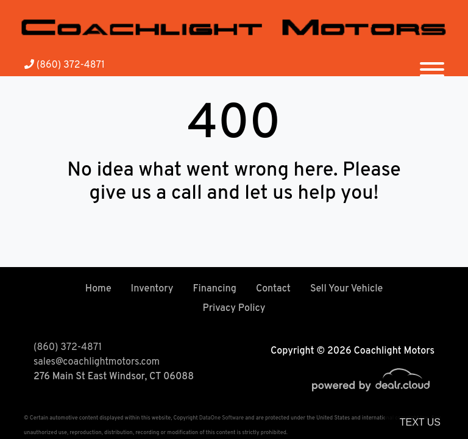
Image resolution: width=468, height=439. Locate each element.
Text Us (420, 422)
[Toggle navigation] (432, 64)
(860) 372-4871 (64, 65)
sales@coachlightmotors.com (97, 362)
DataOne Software (221, 418)
